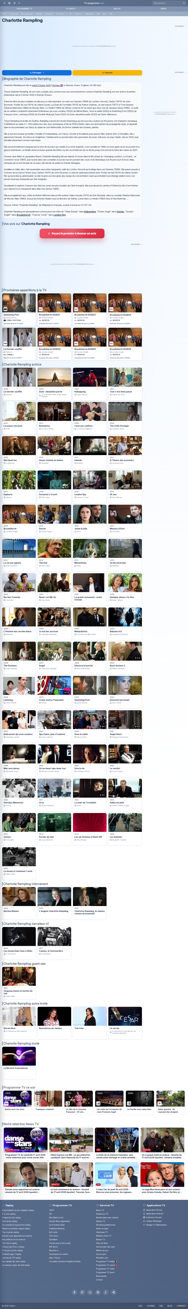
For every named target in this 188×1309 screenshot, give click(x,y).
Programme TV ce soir (19, 1087)
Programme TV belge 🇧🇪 (107, 1261)
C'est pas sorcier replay (12, 1250)
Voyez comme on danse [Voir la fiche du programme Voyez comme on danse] (51, 460)
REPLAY (117, 9)
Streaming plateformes (106, 1225)
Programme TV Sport (105, 1272)
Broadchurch (23, 215)
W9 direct (53, 1247)
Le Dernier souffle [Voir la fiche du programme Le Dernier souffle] (13, 391)
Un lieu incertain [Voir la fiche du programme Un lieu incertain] (118, 563)
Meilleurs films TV (103, 1236)
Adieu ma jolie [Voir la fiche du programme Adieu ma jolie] (117, 802)
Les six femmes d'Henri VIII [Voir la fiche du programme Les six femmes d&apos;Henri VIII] (88, 837)
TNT (4, 14)
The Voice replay (9, 1243)
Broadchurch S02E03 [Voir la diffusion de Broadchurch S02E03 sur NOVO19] (120, 315)
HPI (50, 1214)
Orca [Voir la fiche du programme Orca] (41, 802)
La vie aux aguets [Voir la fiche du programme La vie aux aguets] (12, 563)
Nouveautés (101, 1276)
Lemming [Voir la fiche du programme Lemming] (8, 700)
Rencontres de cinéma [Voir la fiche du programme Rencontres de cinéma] (50, 1028)
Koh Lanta (53, 1232)
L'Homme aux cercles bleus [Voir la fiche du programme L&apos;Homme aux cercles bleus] (17, 631)
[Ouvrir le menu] (4, 3)
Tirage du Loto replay (11, 1217)
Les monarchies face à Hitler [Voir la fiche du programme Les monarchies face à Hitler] (18, 951)
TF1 (70, 14)
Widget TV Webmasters (155, 1225)
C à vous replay (9, 1214)
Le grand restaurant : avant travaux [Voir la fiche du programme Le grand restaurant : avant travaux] (88, 598)
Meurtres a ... (54, 1250)
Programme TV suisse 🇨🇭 (107, 1265)
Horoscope (101, 1254)
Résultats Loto (102, 1258)
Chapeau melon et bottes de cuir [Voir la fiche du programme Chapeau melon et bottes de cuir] (18, 992)
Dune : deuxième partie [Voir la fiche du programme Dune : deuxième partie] (50, 391)
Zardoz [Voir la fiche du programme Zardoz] (7, 837)
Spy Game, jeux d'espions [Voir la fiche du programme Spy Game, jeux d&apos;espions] (52, 734)
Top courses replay (10, 1232)
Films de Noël (102, 1243)
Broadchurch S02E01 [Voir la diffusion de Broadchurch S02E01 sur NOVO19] (49, 315)
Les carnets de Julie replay (13, 1261)
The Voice (53, 1236)
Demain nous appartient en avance (17, 1236)
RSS (161, 1306)
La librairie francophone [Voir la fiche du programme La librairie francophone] (16, 1068)
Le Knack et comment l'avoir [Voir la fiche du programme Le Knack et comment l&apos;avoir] (18, 871)
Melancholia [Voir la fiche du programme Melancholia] (80, 563)
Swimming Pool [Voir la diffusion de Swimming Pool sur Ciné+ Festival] (11, 315)
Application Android (153, 1213)
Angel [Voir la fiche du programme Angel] (42, 665)
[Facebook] (74, 1292)
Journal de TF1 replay (11, 1258)
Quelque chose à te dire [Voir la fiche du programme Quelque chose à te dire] (122, 597)
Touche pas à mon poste (60, 1243)
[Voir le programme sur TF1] (17, 1103)
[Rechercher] (184, 3)
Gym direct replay (9, 1221)
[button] (113, 1292)
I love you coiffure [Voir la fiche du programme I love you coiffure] (83, 426)
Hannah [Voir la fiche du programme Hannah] (78, 460)
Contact (99, 1280)
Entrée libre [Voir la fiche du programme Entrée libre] (10, 1028)
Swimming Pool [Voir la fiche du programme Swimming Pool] (82, 700)
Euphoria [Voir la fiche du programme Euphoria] (8, 494)
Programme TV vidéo (105, 1269)
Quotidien (53, 1239)
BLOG (170, 1306)
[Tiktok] (106, 1292)
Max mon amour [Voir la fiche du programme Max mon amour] (12, 768)
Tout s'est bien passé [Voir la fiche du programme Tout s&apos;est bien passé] (121, 391)
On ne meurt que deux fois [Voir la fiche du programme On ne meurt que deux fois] (52, 768)
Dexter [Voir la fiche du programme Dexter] (42, 528)
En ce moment (27, 14)
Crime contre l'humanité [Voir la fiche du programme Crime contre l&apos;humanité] (51, 700)
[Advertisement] (94, 46)
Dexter (120, 211)
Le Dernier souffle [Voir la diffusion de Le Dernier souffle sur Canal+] (13, 349)
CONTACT (181, 1306)
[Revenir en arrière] (19, 3)
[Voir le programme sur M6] (170, 1103)
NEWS (163, 9)
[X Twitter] (82, 1292)
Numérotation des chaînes (107, 1217)
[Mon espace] (9, 3)
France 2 (78, 14)
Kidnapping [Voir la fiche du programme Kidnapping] (80, 391)
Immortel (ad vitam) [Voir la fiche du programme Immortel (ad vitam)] (120, 700)
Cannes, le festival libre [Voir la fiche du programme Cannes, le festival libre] (51, 951)
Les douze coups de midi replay (16, 1265)
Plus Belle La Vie (56, 1217)
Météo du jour (102, 1250)
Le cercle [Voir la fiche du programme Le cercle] (114, 1028)
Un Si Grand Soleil (56, 1225)
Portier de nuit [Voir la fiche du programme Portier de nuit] (46, 837)
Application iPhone (152, 1210)
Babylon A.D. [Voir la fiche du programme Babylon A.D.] (116, 631)
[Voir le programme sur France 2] (48, 1103)
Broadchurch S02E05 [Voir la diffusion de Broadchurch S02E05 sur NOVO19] (85, 349)
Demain (39, 14)
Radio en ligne (102, 1228)
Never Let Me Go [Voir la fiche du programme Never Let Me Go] (47, 597)
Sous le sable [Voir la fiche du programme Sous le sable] (81, 734)
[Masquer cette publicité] (180, 26)
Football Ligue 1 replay (11, 1254)
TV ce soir (14, 14)
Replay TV (100, 1221)
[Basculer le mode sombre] (14, 3)
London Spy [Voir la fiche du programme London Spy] (80, 494)
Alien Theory (54, 1258)
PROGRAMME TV (24, 9)
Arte (104, 14)
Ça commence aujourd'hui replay (16, 1225)
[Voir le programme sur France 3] (78, 1103)
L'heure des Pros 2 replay (13, 1247)
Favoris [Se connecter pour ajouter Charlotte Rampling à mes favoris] (107, 72)
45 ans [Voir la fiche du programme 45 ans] (113, 494)
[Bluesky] (90, 1292)
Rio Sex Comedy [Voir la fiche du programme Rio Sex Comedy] (12, 597)
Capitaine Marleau (57, 1228)
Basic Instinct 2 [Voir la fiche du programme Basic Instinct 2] (117, 665)
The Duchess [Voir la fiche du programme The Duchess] (10, 665)
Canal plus (89, 14)
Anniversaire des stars (105, 1247)
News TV (100, 1210)
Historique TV (102, 1232)
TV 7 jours (60, 14)
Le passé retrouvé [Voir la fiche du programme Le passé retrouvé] (13, 426)
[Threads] (98, 1292)
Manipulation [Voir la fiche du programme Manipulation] (80, 631)
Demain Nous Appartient (59, 1221)
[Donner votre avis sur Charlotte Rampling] (72, 233)
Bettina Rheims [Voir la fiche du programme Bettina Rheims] (11, 911)
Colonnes (49, 14)
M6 (98, 14)
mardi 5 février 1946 (41, 85)
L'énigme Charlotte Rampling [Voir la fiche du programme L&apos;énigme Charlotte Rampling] (53, 911)
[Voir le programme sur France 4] (109, 1103)
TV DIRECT (71, 9)
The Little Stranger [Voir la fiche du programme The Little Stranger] (119, 426)
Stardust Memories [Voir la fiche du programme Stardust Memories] (13, 802)
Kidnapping (90, 211)
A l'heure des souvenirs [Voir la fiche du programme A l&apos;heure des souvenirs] (122, 460)
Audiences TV (102, 1214)
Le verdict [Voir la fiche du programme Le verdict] (115, 768)
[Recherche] (169, 3)
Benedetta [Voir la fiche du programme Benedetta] (44, 426)
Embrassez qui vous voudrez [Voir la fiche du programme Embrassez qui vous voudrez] (18, 734)
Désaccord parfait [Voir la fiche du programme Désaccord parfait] (83, 665)
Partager (36, 72)
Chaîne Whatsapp (152, 1221)
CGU (140, 1306)
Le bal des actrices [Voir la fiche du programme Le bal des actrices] (48, 631)
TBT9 (51, 1210)
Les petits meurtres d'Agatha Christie (65, 1261)
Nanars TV (100, 1239)
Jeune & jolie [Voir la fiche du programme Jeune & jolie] (80, 528)
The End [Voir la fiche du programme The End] (43, 563)
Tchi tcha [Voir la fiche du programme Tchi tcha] (79, 1028)
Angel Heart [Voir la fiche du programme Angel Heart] (116, 734)
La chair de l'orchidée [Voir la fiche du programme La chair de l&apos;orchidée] (85, 802)
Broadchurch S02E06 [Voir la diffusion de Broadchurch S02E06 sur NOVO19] (120, 349)
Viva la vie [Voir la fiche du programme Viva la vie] (79, 768)
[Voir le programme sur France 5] (140, 1103)
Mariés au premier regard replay (16, 1228)
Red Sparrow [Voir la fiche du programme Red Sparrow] (10, 460)
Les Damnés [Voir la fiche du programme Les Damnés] (116, 837)
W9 (110, 14)
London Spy (60, 215)
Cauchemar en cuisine (58, 1254)
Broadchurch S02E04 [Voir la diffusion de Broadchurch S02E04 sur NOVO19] (49, 349)
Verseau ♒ (57, 85)
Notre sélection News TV (21, 1124)
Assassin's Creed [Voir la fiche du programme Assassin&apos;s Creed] (48, 494)
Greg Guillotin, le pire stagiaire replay (18, 1210)
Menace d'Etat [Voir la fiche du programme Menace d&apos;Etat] (117, 528)
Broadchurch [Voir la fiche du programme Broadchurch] (10, 528)
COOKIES (151, 1306)
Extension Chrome (152, 1217)
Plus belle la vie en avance (13, 1239)
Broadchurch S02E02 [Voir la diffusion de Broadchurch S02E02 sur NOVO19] (85, 315)
